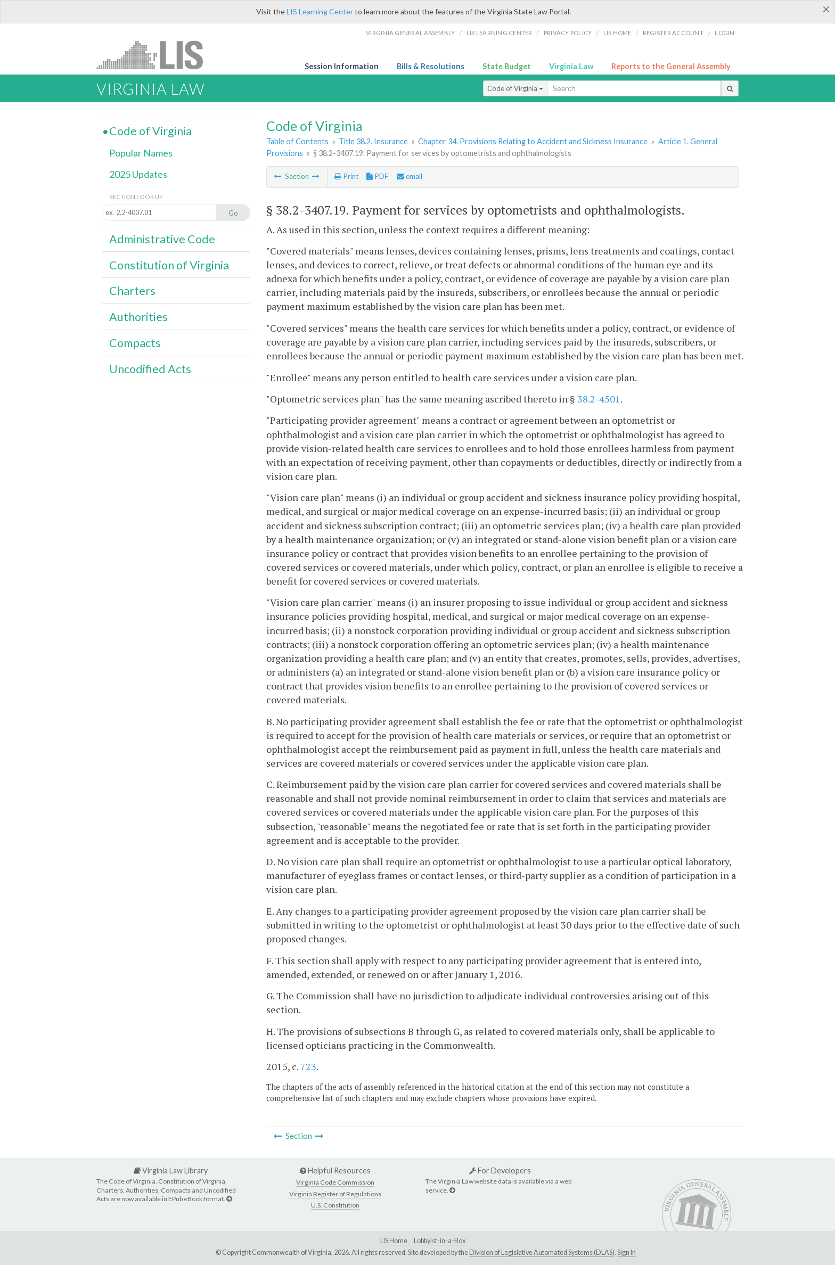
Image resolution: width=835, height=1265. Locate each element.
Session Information (342, 66)
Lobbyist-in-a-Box (439, 1241)
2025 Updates (138, 174)
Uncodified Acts (150, 369)
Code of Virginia (515, 88)
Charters (132, 291)
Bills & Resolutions (430, 66)
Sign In (626, 1252)
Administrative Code (162, 239)
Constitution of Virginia (169, 265)
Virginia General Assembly (410, 32)
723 (308, 1066)
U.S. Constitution (335, 1205)
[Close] (826, 9)
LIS (155, 54)
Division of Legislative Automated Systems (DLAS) (542, 1252)
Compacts (135, 343)
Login (724, 32)
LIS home (617, 32)
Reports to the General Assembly (671, 66)
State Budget (506, 66)
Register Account (673, 32)
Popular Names (141, 153)
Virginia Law (571, 66)
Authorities (138, 317)
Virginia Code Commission (335, 1182)
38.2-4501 (598, 398)
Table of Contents (297, 141)
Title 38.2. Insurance (373, 141)
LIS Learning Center (319, 11)
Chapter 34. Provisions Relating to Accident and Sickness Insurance (533, 141)
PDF (377, 176)
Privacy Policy (568, 32)
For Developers (500, 1170)
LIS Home (393, 1241)
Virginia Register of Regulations (335, 1194)
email (409, 176)
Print (346, 176)
